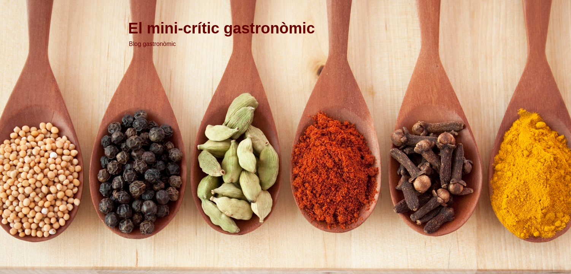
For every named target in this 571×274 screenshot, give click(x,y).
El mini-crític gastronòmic (221, 28)
